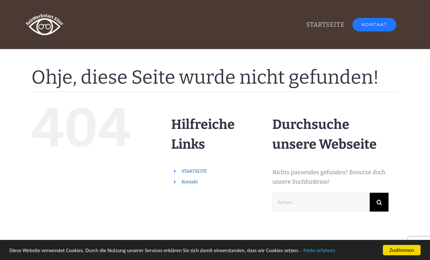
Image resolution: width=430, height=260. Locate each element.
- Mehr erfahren (318, 250)
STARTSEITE (194, 171)
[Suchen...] (321, 202)
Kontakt (190, 182)
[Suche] (379, 202)
